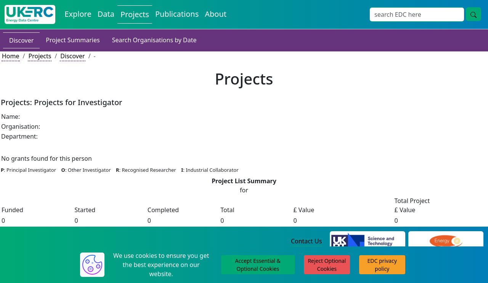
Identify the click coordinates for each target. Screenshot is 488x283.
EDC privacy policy (382, 264)
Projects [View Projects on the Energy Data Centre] (134, 14)
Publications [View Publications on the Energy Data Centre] (177, 14)
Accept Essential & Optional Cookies (258, 264)
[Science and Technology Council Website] (367, 241)
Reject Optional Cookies (327, 264)
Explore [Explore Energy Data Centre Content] (77, 14)
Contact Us (306, 241)
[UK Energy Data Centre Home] (30, 14)
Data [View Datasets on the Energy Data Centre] (106, 14)
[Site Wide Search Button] (473, 14)
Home (10, 56)
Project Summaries (73, 40)
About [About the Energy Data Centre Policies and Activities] (215, 14)
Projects (39, 56)
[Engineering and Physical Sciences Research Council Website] (445, 241)
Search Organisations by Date (154, 40)
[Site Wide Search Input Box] (416, 14)
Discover (21, 40)
